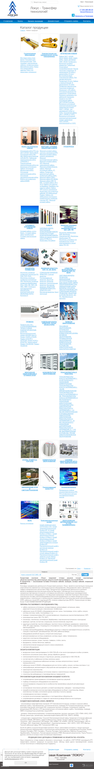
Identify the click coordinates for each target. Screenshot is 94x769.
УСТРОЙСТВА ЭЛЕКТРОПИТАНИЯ (66, 346)
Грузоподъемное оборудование (30, 54)
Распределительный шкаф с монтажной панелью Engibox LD (49, 547)
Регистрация (89, 2)
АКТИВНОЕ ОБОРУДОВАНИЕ (65, 336)
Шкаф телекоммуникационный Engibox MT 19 (48, 528)
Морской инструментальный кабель (48, 159)
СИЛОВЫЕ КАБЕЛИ (46, 228)
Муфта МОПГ (34, 153)
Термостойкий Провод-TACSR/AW (28, 343)
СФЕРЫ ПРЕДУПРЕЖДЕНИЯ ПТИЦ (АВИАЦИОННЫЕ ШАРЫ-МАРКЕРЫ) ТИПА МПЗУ (68, 285)
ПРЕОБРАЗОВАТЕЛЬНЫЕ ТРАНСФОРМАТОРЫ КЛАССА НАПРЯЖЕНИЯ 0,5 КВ (68, 393)
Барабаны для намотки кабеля (49, 187)
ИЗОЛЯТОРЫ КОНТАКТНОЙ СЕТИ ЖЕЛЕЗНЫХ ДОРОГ (27, 292)
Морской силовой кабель (47, 201)
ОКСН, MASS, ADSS (65, 58)
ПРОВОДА (30, 322)
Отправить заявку (71, 21)
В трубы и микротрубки (67, 73)
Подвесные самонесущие (67, 86)
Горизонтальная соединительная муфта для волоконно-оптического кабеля (29, 166)
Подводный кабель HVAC (48, 175)
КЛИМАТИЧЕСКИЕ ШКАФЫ (68, 333)
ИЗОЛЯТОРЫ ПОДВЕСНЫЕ (30, 269)
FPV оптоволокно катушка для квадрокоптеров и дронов (68, 495)
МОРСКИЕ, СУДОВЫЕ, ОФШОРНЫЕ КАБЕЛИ (49, 147)
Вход (82, 2)
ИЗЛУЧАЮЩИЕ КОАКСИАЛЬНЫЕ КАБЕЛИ (49, 231)
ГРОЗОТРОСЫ (69, 147)
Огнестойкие (71, 93)
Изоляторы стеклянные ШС (64, 235)
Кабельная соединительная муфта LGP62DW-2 (28, 159)
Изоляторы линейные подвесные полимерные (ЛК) (28, 279)
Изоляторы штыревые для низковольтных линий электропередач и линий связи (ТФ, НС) (68, 242)
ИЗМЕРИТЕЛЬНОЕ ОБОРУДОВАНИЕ (65, 343)
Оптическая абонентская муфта (26, 169)
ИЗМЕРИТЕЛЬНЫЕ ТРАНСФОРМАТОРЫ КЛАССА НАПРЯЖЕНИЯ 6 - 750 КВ (68, 386)
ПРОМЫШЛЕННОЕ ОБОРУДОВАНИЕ (65, 339)
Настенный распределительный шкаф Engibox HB (48, 560)
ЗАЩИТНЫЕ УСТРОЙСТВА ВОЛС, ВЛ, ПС (67, 294)
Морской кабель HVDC (47, 177)
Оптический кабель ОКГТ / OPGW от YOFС (68, 113)
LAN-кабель (71, 90)
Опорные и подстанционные (28, 287)
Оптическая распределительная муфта (29, 176)
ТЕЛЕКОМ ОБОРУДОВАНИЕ (68, 322)
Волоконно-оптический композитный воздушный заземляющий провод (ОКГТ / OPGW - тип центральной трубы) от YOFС (67, 108)
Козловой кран (30, 60)
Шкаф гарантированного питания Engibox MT (49, 542)
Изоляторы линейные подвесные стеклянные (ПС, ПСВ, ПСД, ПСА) (29, 274)
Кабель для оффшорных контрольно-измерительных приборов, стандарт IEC (48, 197)
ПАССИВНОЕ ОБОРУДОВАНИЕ (65, 327)
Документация (53, 21)
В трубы (71, 84)
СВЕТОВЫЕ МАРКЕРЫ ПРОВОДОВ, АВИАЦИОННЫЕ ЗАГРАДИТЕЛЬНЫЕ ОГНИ (67, 278)
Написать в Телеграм (84, 16)
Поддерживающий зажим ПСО (49, 488)
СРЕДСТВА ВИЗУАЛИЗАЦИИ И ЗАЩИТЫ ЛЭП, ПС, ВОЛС (69, 271)
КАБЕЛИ (49, 225)
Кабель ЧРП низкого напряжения (48, 189)
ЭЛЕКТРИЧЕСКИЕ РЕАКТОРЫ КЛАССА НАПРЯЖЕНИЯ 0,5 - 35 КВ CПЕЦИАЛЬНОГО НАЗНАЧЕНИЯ (67, 420)
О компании (8, 21)
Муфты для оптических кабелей (30, 147)
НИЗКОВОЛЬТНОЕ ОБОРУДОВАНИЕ (49, 373)
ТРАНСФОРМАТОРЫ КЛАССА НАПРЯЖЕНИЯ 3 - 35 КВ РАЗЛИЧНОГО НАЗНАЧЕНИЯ (68, 379)
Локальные (63, 90)
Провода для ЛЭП (65, 99)
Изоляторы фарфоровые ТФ (68, 237)
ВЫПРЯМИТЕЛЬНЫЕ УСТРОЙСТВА (67, 432)
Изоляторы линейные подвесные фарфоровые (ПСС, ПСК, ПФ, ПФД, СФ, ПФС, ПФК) (29, 284)
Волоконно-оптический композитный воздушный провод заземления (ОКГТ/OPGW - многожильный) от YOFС (67, 119)
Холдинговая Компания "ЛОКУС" (60, 755)
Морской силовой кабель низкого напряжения (48, 155)
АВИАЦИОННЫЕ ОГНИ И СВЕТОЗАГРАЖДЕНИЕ (30, 489)
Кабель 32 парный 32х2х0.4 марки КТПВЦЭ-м (49, 238)
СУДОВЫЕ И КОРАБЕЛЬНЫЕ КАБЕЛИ (29, 227)
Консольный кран (26, 61)
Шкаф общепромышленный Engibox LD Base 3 (48, 539)
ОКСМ (65, 62)
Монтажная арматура (47, 292)
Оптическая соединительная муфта (28, 173)
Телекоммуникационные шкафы (49, 521)
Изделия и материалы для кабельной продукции (68, 96)
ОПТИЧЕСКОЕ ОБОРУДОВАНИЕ (65, 330)
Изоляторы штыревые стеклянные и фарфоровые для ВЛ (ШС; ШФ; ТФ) (68, 228)
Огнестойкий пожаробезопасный (65, 68)
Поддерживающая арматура (46, 279)
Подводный (63, 81)
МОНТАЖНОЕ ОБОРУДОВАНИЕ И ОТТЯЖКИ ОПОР (30, 374)
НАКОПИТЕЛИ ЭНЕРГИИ (67, 349)
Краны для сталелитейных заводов (29, 68)
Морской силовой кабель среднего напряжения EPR (48, 152)
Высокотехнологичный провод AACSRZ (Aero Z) (28, 334)
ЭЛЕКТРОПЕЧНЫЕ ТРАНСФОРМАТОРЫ (66, 404)
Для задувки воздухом (68, 78)
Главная (22, 30)
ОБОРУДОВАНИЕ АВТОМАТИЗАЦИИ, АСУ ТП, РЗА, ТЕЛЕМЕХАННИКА (68, 523)
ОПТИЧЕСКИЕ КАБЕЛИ (68, 53)
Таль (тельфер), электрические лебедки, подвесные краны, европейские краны (29, 64)
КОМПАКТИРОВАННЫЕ (28, 330)
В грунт (71, 74)
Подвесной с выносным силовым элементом (68, 63)
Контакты (87, 21)
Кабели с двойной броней (68, 82)
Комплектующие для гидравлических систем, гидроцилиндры (49, 55)
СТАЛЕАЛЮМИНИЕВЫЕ (28, 326)
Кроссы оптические (26, 523)
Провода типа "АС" (26, 325)
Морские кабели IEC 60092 (49, 179)
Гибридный (71, 65)
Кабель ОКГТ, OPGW (66, 56)
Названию (87, 568)
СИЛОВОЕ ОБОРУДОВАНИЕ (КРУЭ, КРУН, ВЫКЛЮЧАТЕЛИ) (68, 461)
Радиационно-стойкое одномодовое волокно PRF (68, 491)
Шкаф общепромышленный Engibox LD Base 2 (48, 535)
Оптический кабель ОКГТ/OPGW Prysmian (66, 101)
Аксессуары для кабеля (47, 240)
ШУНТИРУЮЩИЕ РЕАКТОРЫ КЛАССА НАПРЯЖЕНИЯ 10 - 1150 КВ (67, 428)
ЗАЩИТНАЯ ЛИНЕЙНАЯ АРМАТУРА (47, 287)
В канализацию (67, 71)
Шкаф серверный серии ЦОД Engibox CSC (48, 526)
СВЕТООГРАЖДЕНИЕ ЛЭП (68, 290)
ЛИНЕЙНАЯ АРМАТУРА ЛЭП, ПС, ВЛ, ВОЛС (49, 269)
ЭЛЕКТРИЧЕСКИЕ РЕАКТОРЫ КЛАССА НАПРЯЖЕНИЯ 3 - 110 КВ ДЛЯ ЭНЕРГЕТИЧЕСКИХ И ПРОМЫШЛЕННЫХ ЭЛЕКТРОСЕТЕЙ (68, 411)
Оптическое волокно (68, 487)
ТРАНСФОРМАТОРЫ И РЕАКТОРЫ (68, 373)
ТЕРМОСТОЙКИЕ (26, 328)
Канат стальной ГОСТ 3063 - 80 (31, 574)
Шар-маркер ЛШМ (65, 282)
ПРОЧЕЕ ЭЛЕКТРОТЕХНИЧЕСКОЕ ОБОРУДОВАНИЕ (67, 434)
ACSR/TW (23, 332)
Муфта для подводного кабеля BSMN (28, 180)
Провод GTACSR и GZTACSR (26, 339)
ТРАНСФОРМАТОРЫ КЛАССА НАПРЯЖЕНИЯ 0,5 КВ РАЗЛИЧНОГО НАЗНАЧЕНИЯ (68, 398)
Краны (20, 21)
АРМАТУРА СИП (45, 290)
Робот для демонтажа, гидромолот (28, 71)
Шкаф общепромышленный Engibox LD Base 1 (47, 532)
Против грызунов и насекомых (68, 69)
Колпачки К (24, 295)
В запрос (85, 574)
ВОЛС (30, 520)
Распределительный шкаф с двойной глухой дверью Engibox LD (49, 556)
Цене (78, 568)
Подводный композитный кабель (47, 173)
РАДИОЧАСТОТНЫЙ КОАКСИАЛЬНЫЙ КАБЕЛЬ (49, 234)
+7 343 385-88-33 (86, 10)
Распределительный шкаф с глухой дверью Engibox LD (49, 552)
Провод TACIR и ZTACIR (28, 337)
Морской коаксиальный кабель (47, 164)
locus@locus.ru (86, 12)
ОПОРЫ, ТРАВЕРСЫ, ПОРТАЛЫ (29, 460)
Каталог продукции (35, 21)
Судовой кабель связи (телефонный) (28, 234)
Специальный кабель (66, 77)
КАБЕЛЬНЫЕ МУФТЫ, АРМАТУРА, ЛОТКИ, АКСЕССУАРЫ (49, 323)
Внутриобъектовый (65, 76)
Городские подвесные (66, 88)
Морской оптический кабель (46, 169)
